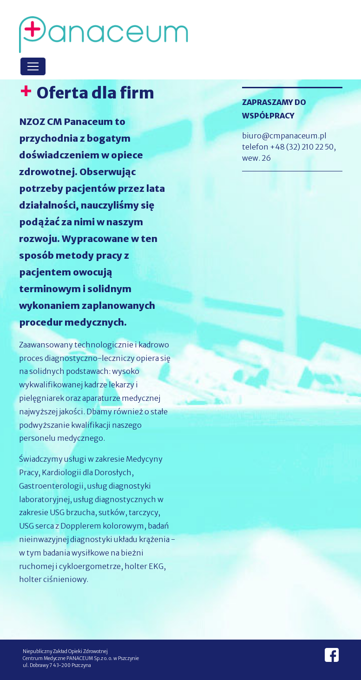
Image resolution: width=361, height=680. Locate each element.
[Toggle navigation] (33, 66)
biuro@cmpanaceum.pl (284, 135)
